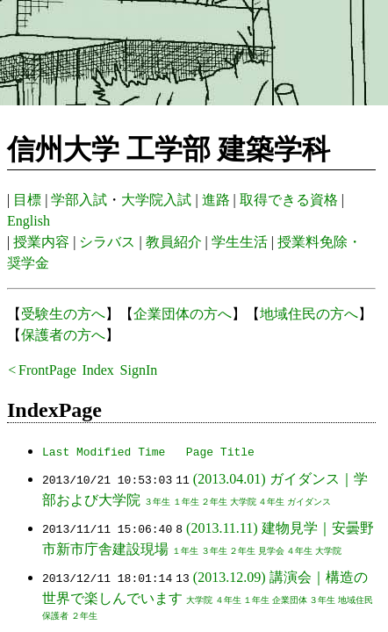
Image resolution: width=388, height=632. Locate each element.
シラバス (107, 241)
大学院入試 (156, 199)
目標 (27, 199)
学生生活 (240, 241)
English (28, 220)
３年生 (157, 501)
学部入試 (79, 199)
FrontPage (47, 370)
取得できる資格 (289, 199)
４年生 (271, 501)
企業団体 (289, 600)
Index (97, 370)
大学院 (243, 501)
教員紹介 (174, 241)
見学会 (271, 551)
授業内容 (41, 241)
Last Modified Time (103, 451)
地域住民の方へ (309, 313)
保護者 (55, 616)
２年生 (214, 501)
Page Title (220, 451)
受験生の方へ (63, 313)
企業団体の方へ (182, 313)
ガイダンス (309, 501)
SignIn (139, 370)
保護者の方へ (63, 334)
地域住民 (355, 600)
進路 (216, 199)
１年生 (186, 501)
